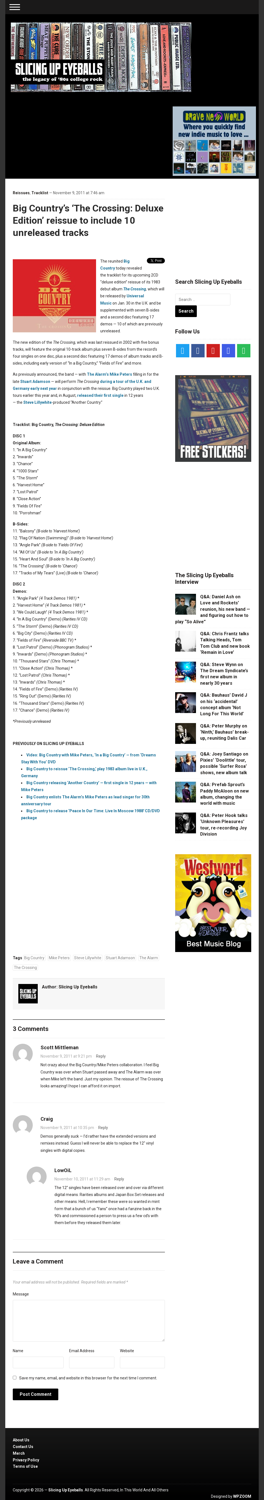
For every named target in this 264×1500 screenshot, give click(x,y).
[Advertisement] (216, 221)
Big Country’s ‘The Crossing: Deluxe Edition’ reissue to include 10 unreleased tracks (88, 220)
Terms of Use (25, 1466)
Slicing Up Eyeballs (78, 987)
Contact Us (23, 1446)
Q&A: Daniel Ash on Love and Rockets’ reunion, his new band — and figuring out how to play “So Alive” (212, 609)
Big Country (34, 958)
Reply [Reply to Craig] (103, 1127)
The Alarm (148, 958)
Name (18, 1351)
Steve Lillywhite (37, 402)
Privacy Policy (26, 1460)
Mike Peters (59, 958)
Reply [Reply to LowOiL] (119, 1179)
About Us (21, 1440)
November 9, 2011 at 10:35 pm (67, 1127)
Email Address (81, 1351)
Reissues (21, 193)
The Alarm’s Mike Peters (109, 374)
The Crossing (134, 289)
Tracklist (39, 193)
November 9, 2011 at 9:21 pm (66, 1056)
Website (127, 1351)
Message (21, 1294)
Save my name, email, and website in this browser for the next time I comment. (88, 1378)
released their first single (100, 395)
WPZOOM (242, 1496)
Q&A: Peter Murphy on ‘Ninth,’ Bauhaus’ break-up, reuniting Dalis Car (224, 732)
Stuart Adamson (35, 381)
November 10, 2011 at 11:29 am (82, 1179)
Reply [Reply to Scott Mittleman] (101, 1056)
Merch (19, 1453)
